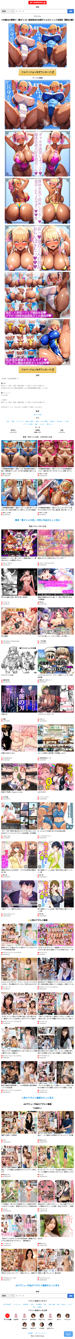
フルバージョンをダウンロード (37, 72)
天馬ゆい (50, 1317)
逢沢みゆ (24, 1317)
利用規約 (30, 1333)
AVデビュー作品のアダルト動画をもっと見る (38, 1285)
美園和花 (24, 1325)
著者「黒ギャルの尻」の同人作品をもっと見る (37, 520)
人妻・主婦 (51, 1304)
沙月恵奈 (41, 1325)
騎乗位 (40, 1307)
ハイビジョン (17, 1304)
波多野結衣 (33, 1317)
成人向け (59, 421)
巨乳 (8, 421)
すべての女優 (7, 1317)
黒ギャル (49, 424)
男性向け (52, 421)
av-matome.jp (38, 2)
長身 (36, 424)
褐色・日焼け (30, 421)
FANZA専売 (44, 421)
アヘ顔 (66, 421)
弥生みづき (42, 1317)
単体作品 (25, 1304)
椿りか (59, 1317)
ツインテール (20, 421)
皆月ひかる (50, 1325)
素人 (34, 1307)
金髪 (37, 421)
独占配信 (39, 1304)
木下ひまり (67, 1317)
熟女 (58, 1304)
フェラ (70, 1304)
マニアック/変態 (28, 424)
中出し (32, 1304)
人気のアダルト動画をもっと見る (37, 1098)
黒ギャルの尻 (37, 415)
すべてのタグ (7, 1304)
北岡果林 (16, 1317)
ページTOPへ (68, 1334)
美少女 (64, 1304)
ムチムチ (42, 424)
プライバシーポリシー (40, 1333)
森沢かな (33, 1325)
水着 (12, 421)
